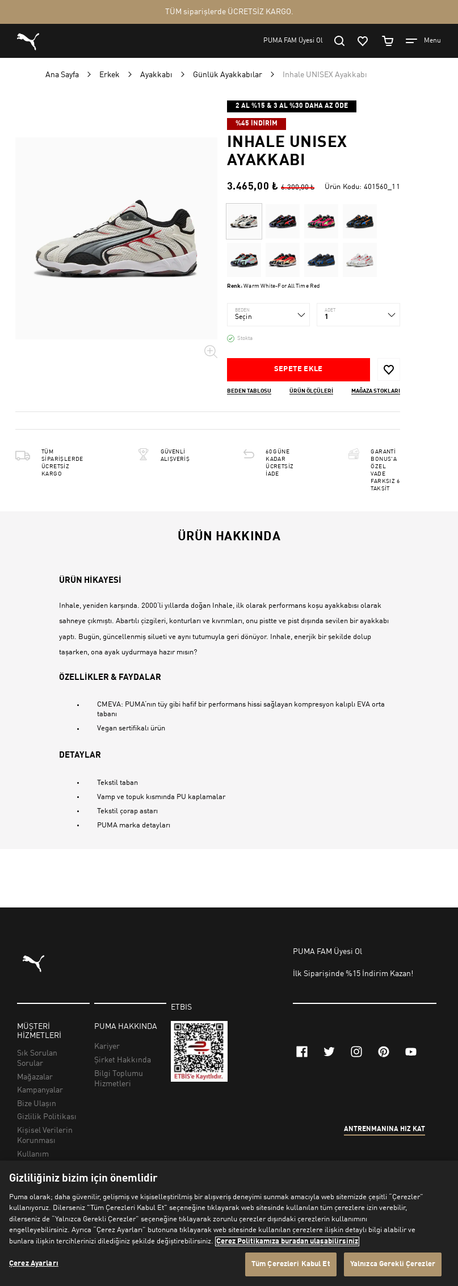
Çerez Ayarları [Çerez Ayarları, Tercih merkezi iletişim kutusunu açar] (33, 1263)
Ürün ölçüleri (311, 391)
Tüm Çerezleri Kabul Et (290, 1264)
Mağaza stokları (375, 391)
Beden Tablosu (249, 391)
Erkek (109, 75)
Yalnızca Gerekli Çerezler (392, 1264)
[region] (229, 1223)
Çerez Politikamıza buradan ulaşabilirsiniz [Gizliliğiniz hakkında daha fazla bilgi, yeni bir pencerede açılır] (287, 1241)
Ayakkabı (156, 75)
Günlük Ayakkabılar (227, 75)
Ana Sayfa (62, 75)
